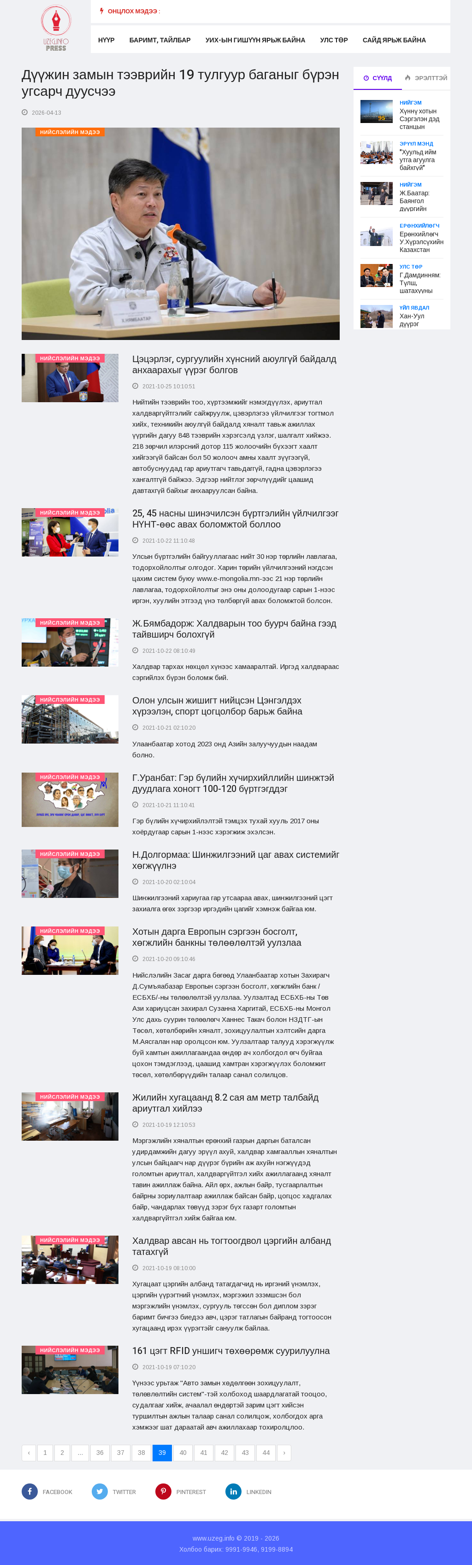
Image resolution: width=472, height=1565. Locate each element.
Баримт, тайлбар (159, 40)
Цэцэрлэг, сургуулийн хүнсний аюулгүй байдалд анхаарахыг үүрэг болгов (234, 364)
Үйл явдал (414, 308)
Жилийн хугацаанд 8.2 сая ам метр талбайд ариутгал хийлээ (225, 1102)
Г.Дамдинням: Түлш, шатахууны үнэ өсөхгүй (420, 286)
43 (245, 1451)
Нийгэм (411, 103)
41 (203, 1451)
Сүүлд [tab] (378, 78)
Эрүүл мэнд (416, 144)
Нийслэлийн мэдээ (70, 132)
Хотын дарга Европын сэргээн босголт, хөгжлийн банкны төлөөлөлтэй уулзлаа (216, 936)
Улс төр (334, 40)
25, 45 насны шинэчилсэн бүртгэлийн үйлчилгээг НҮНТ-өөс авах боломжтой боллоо (235, 518)
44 (266, 1451)
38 (141, 1451)
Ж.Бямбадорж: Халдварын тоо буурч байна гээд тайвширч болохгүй (234, 628)
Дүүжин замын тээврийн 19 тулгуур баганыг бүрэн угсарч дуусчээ (180, 83)
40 (183, 1451)
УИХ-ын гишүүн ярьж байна (255, 40)
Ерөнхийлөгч (419, 226)
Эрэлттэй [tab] (426, 78)
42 (224, 1451)
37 (120, 1451)
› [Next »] (284, 1451)
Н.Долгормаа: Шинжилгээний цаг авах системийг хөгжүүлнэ (236, 859)
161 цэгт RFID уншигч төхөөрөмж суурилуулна (231, 1349)
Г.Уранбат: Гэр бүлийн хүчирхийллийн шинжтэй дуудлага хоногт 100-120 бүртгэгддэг (233, 782)
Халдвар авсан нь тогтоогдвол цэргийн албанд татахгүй (231, 1245)
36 (100, 1451)
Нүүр (106, 40)
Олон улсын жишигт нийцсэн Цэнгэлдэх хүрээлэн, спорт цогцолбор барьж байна (217, 705)
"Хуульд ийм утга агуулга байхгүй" (418, 160)
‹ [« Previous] (29, 1451)
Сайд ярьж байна (393, 40)
